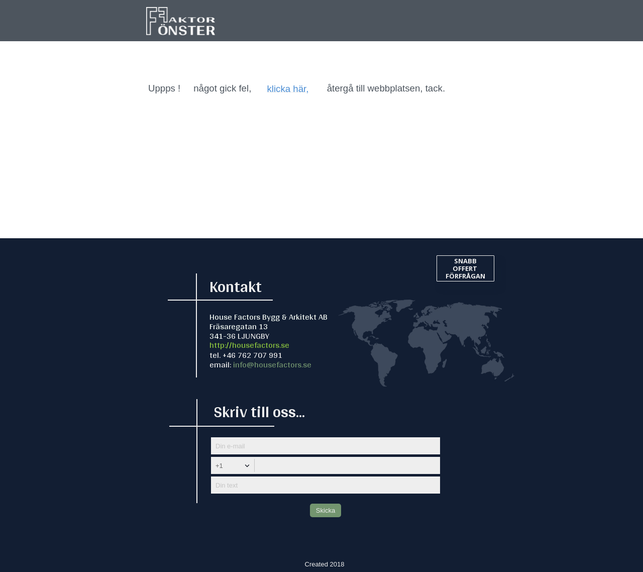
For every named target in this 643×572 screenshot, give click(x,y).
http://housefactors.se (249, 344)
